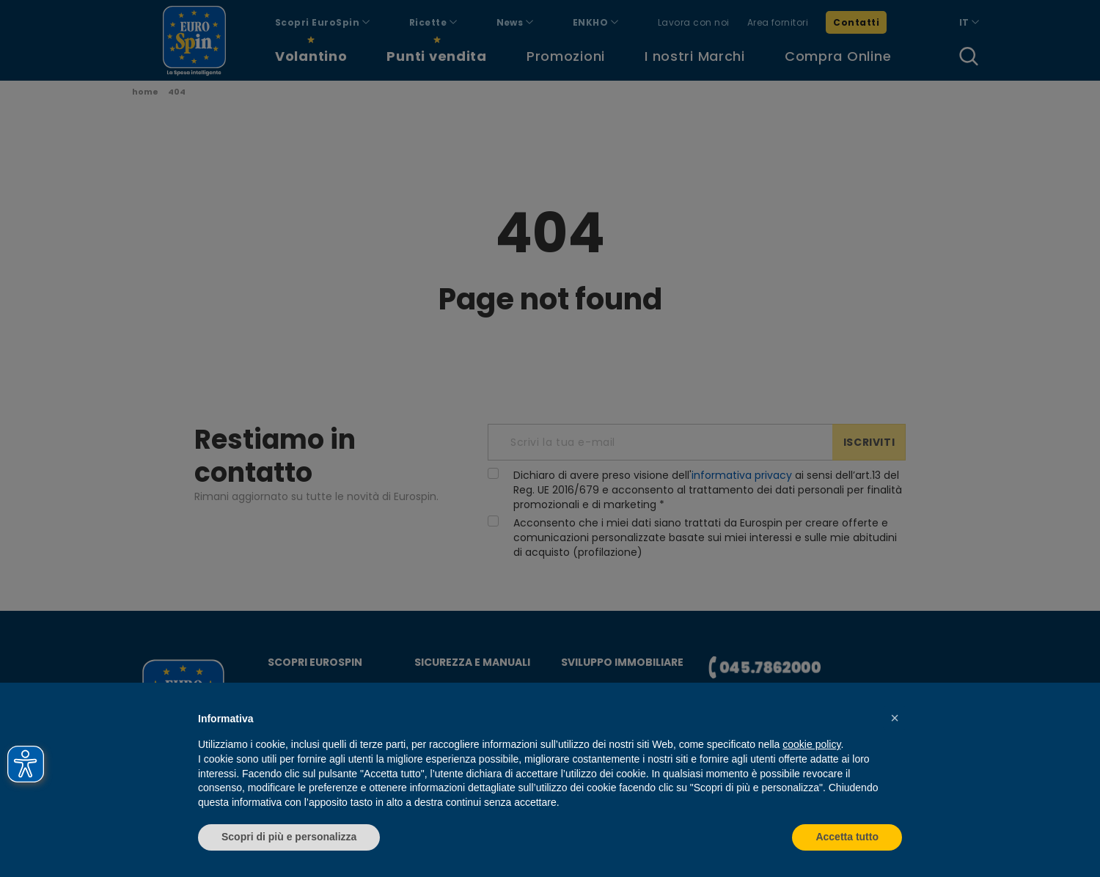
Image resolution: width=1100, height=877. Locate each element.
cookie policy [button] (811, 744)
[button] (894, 718)
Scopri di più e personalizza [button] (288, 837)
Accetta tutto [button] (847, 837)
